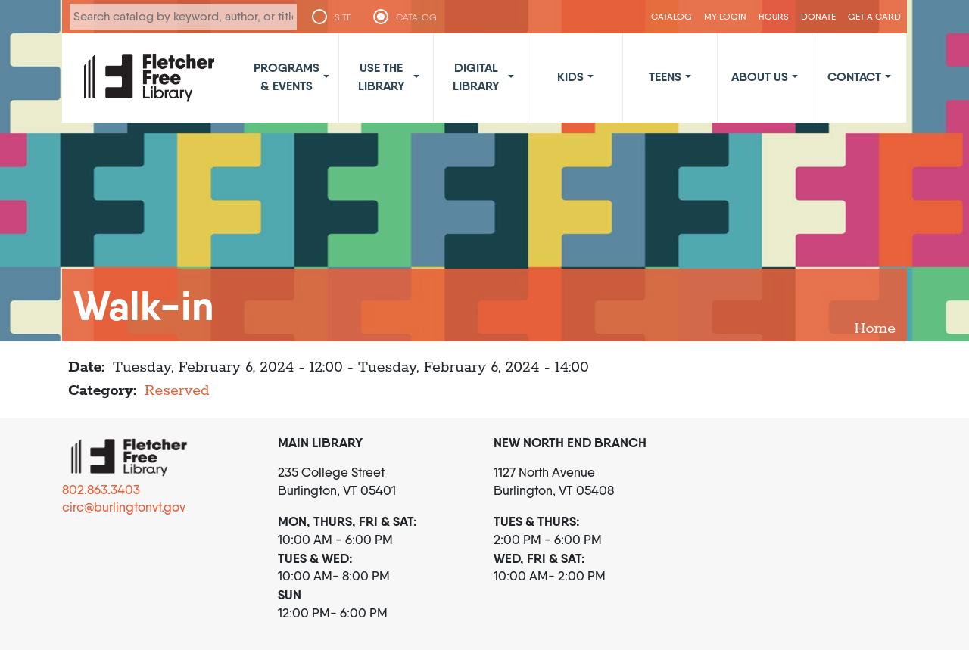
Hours (774, 16)
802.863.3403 (101, 489)
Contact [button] (854, 76)
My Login (725, 16)
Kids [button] (570, 76)
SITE (343, 17)
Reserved (177, 390)
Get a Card (874, 16)
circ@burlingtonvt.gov (123, 507)
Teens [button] (665, 76)
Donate (818, 16)
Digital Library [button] (476, 76)
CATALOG (416, 17)
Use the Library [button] (381, 76)
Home (875, 328)
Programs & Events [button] (286, 76)
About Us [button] (759, 76)
